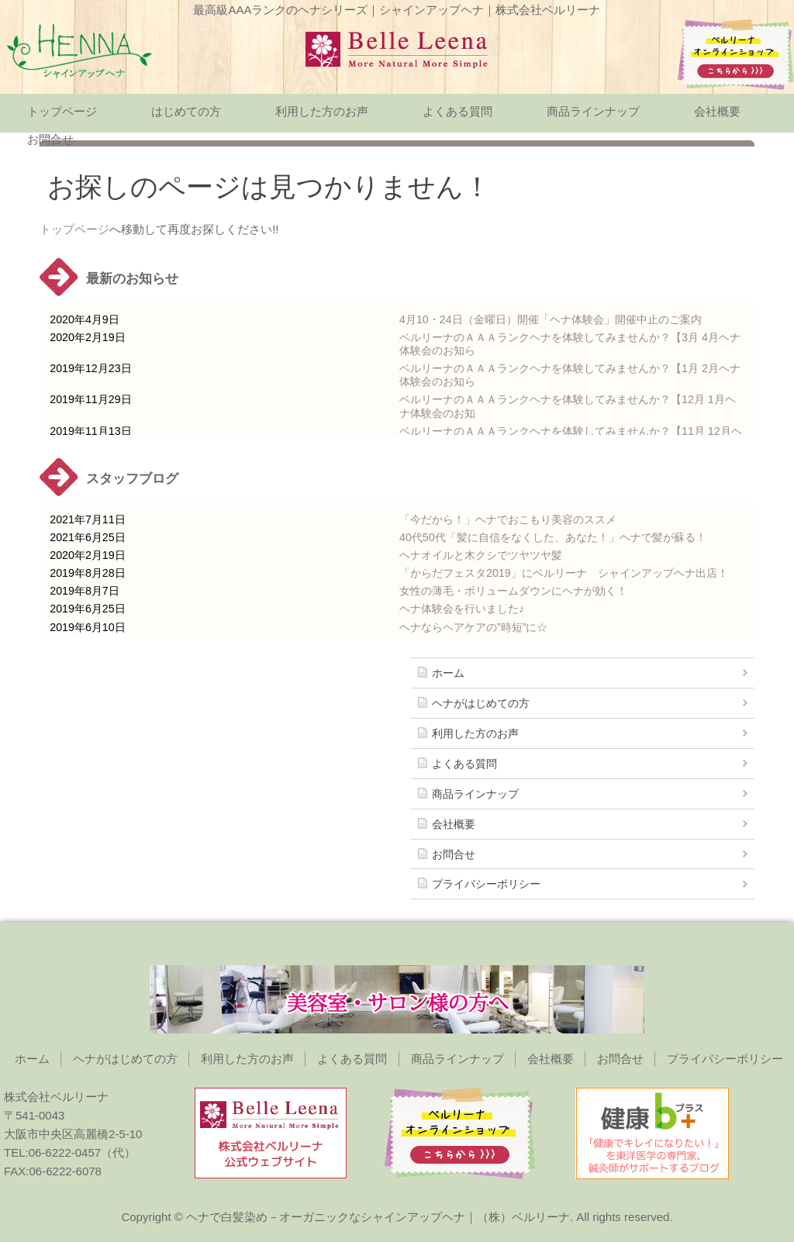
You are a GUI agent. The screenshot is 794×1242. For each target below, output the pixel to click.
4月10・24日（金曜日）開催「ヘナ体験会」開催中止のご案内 (550, 319)
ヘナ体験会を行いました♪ (461, 608)
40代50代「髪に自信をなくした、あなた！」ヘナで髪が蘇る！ (552, 537)
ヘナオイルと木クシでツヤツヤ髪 (480, 555)
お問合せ (50, 139)
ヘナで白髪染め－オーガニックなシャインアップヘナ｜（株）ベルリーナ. (379, 1216)
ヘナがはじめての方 (481, 703)
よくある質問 (457, 111)
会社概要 (717, 111)
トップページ (62, 111)
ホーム (448, 673)
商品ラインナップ (593, 111)
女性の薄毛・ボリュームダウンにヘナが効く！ (513, 591)
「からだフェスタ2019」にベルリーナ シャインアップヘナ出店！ (563, 573)
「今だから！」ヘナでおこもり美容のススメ (507, 519)
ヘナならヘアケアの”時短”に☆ (473, 627)
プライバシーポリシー (486, 884)
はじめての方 (186, 111)
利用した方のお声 (321, 111)
